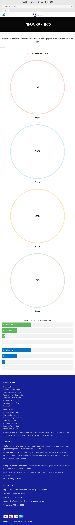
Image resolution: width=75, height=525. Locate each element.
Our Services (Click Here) (12, 479)
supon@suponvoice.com (35, 501)
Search (5, 10)
